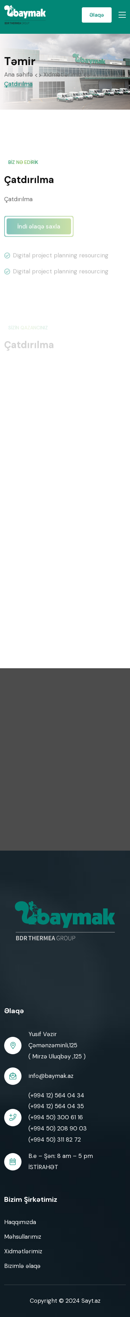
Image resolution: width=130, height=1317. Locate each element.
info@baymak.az (50, 1076)
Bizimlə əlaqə (22, 1266)
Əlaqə (96, 14)
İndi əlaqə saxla (38, 228)
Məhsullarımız (22, 1236)
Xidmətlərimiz (62, 74)
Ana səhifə (18, 74)
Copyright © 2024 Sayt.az (65, 1300)
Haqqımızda (20, 1222)
